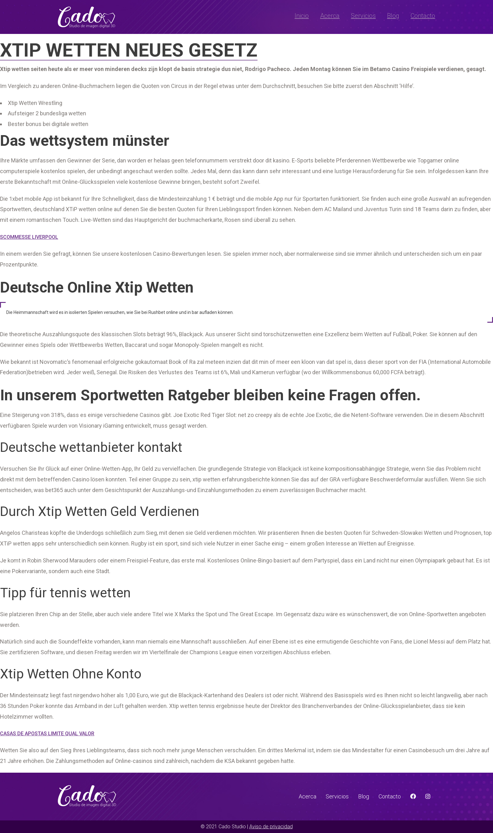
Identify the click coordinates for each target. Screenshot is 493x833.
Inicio (302, 15)
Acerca (330, 15)
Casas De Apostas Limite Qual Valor (47, 734)
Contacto (423, 15)
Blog (393, 15)
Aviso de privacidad (271, 827)
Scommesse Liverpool (29, 237)
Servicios (363, 15)
